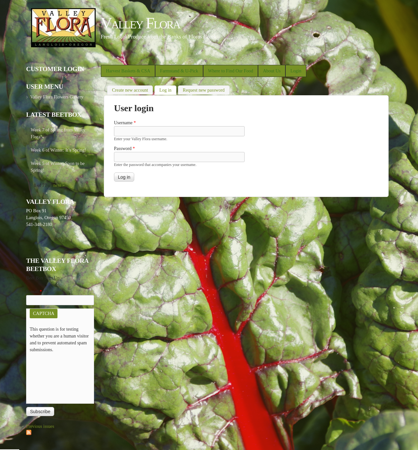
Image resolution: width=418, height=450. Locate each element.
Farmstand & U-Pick (179, 70)
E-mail (34, 291)
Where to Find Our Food (230, 70)
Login (295, 70)
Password (124, 148)
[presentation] (56, 376)
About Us (272, 70)
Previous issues (40, 426)
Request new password (204, 90)
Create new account (130, 90)
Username (125, 122)
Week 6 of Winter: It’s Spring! (58, 150)
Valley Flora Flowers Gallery (56, 97)
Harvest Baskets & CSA (128, 70)
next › (58, 185)
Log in (167, 89)
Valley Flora (140, 23)
